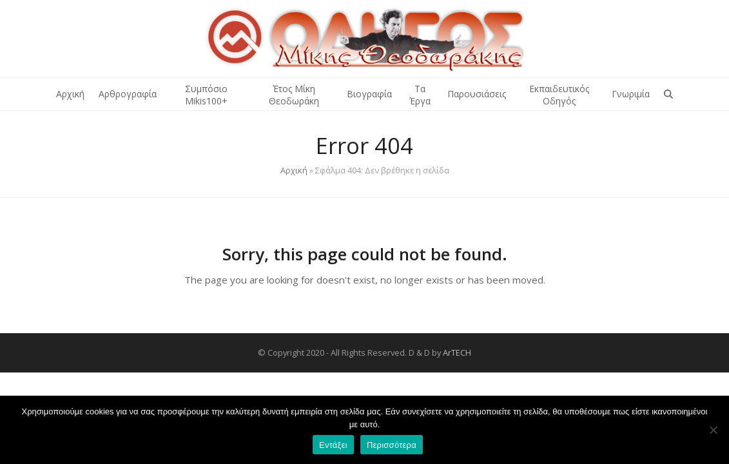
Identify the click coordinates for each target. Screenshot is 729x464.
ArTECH (457, 352)
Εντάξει (333, 445)
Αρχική (293, 170)
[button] (668, 94)
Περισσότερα (391, 445)
